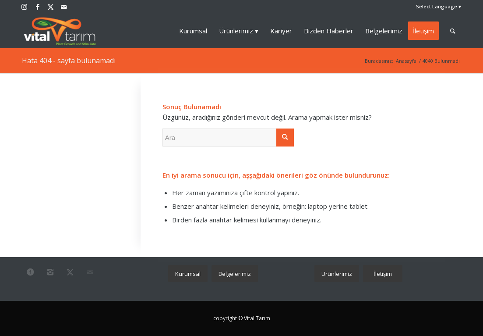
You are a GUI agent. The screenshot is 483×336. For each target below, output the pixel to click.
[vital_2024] (60, 30)
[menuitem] (436, 6)
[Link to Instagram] (24, 6)
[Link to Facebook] (37, 6)
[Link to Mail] (64, 6)
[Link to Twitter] (50, 6)
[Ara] (452, 30)
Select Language (436, 6)
